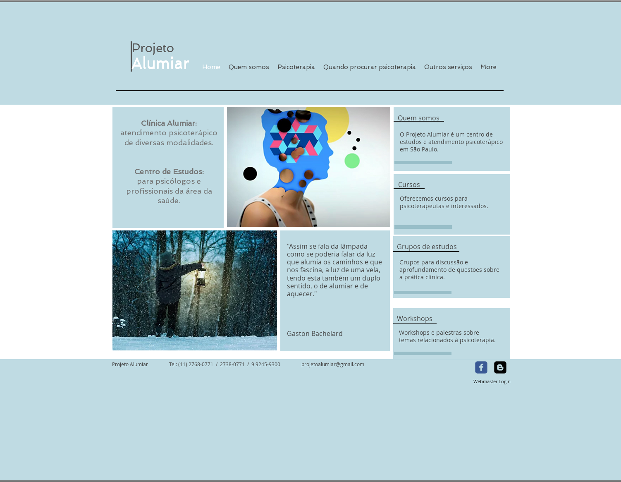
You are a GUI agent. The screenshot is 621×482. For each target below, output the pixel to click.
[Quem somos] (418, 118)
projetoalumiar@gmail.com (332, 364)
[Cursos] (409, 184)
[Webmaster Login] (492, 381)
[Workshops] (415, 318)
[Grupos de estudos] (427, 247)
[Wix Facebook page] (481, 367)
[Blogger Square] (500, 367)
